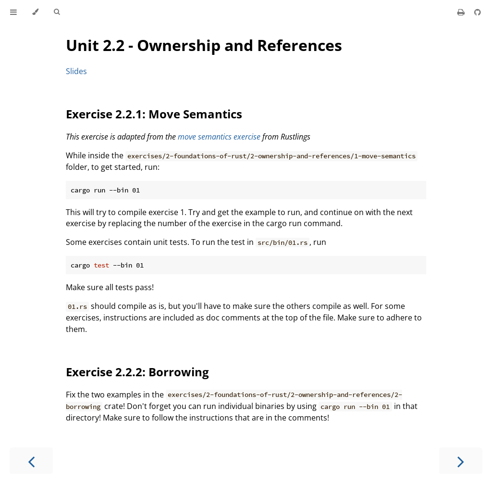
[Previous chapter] (31, 460)
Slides (76, 71)
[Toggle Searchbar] (56, 12)
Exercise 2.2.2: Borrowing (137, 372)
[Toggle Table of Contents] (13, 12)
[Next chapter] (460, 460)
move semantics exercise (219, 136)
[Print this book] (462, 12)
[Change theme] (35, 12)
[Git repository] (477, 12)
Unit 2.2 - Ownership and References (204, 45)
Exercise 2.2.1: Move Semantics (154, 114)
